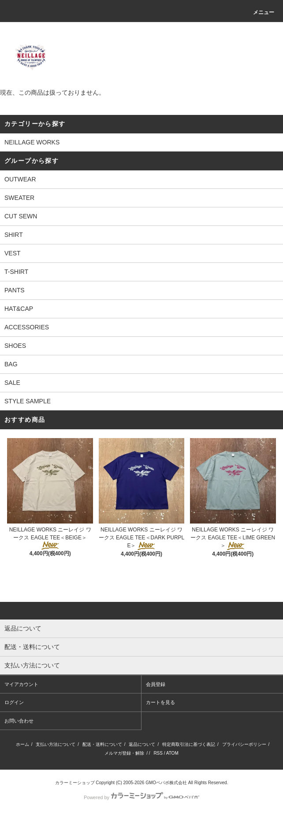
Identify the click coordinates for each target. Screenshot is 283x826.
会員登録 (155, 684)
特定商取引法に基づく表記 (188, 744)
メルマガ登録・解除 (124, 753)
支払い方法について (55, 744)
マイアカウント (21, 684)
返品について (142, 744)
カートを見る (160, 702)
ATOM (172, 753)
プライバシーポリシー (244, 744)
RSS (158, 753)
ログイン (14, 702)
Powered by (141, 797)
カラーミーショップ (75, 782)
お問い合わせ (19, 720)
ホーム (22, 744)
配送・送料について (102, 744)
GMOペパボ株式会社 (166, 782)
